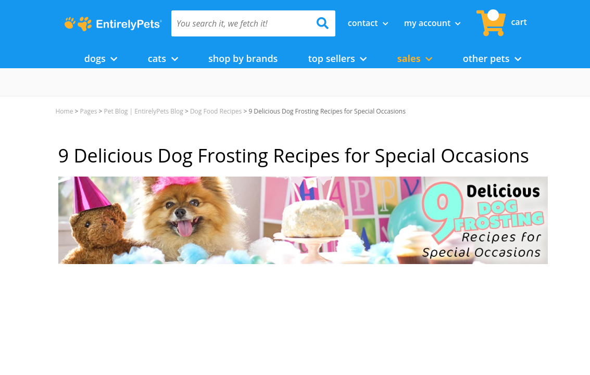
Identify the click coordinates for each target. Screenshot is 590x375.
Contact (368, 23)
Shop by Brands (243, 58)
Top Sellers (337, 58)
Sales (415, 58)
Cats (163, 58)
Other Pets (492, 58)
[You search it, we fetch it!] (241, 23)
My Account (432, 23)
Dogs (101, 58)
